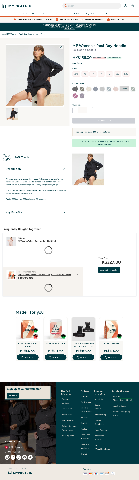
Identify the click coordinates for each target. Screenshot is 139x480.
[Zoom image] (61, 47)
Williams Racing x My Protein (121, 414)
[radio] (76, 74)
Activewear (48, 14)
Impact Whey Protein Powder (28, 344)
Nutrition (36, 14)
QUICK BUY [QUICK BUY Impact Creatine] (111, 357)
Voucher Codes (119, 406)
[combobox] (91, 6)
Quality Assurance (99, 407)
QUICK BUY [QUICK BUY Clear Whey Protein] (56, 357)
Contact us (67, 409)
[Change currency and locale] (28, 447)
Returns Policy (68, 420)
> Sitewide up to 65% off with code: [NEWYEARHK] (69, 27)
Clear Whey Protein (55, 343)
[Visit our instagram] (7, 457)
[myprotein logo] (17, 6)
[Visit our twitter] (30, 457)
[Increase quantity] (90, 110)
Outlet (84, 423)
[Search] (65, 6)
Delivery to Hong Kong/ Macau (69, 428)
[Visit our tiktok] (18, 457)
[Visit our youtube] (24, 457)
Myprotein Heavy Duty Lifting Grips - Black (83, 344)
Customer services (66, 401)
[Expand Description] (36, 169)
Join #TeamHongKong (102, 447)
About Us (99, 399)
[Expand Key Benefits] (36, 212)
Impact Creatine (111, 343)
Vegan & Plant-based (94, 14)
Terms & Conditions (99, 422)
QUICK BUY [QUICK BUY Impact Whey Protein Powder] (28, 357)
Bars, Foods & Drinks (74, 14)
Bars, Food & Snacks (85, 437)
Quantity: (77, 105)
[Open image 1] (12, 114)
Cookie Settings (12, 441)
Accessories (111, 14)
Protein (26, 14)
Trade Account (101, 430)
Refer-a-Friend (123, 398)
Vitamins (59, 14)
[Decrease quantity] (75, 110)
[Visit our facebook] (13, 457)
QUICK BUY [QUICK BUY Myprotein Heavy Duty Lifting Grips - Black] (83, 357)
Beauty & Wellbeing (85, 446)
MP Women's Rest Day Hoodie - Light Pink (25, 34)
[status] (82, 110)
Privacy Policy (100, 414)
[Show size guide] (104, 63)
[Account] (125, 5)
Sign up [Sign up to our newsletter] (13, 395)
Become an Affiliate (99, 438)
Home (3, 34)
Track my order (68, 436)
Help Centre (67, 414)
